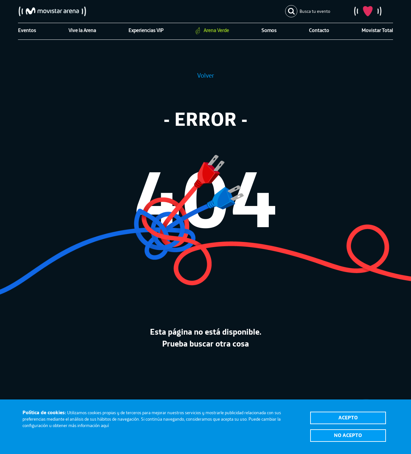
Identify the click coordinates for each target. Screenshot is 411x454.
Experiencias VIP (145, 30)
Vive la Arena (82, 30)
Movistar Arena (52, 11)
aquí (105, 425)
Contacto (319, 30)
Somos (268, 30)
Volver (205, 75)
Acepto (348, 417)
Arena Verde (216, 30)
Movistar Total (377, 30)
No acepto (348, 435)
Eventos (27, 30)
